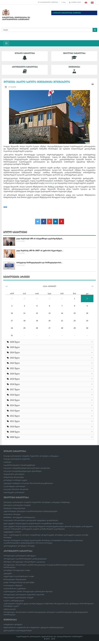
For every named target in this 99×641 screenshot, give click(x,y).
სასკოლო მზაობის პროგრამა (16, 489)
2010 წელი (13, 427)
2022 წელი (13, 363)
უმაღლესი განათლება (74, 56)
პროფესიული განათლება (25, 70)
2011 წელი (13, 421)
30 (49, 298)
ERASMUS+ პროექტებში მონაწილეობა (19, 517)
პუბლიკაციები (10, 609)
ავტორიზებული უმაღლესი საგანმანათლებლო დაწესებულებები (30, 511)
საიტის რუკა (75, 2)
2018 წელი (13, 384)
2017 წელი (13, 389)
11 (24, 313)
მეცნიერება (74, 70)
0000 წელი (13, 437)
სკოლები (7, 462)
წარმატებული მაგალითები (15, 579)
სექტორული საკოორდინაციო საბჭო (19, 576)
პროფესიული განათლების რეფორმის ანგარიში (24, 594)
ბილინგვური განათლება (14, 492)
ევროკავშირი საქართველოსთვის (18, 630)
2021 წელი (13, 368)
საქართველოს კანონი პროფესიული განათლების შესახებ (28, 591)
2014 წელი (13, 405)
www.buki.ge (49, 183)
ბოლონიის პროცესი (12, 514)
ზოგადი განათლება (25, 56)
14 (62, 313)
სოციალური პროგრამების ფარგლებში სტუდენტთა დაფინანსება (31, 520)
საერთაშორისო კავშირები (15, 588)
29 (37, 298)
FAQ (64, 2)
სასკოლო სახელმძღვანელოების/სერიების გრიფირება (27, 468)
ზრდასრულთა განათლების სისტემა (19, 597)
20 (49, 321)
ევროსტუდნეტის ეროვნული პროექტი (19, 546)
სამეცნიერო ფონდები (13, 624)
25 (24, 328)
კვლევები (8, 573)
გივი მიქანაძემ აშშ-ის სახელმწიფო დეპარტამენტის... (40, 239)
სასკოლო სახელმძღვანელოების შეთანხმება (23, 471)
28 (24, 298)
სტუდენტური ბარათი (12, 532)
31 (62, 298)
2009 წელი (13, 432)
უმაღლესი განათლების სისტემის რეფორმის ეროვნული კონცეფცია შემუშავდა (37, 502)
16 (87, 313)
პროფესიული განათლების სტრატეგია (20, 556)
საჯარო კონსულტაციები (14, 601)
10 (12, 313)
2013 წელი (13, 411)
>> (92, 286)
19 (37, 321)
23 (87, 321)
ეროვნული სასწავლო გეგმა (15, 480)
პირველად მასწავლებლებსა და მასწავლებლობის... (39, 263)
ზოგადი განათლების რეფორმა (17, 459)
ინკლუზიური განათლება (14, 474)
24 (12, 328)
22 (75, 321)
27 (12, 298)
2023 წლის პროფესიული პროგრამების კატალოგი (24, 562)
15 (75, 313)
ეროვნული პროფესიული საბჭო (17, 570)
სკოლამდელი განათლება (14, 486)
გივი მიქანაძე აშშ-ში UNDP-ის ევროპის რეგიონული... (39, 251)
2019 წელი (13, 379)
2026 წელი (13, 342)
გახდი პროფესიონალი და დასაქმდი (19, 582)
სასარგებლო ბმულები (48, 2)
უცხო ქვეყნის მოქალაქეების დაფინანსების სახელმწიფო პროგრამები (33, 523)
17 (12, 321)
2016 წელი (13, 395)
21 (62, 321)
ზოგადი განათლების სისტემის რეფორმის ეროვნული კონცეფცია (31, 456)
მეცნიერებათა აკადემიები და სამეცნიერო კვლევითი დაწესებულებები (34, 627)
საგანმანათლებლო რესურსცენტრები (19, 465)
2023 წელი (13, 358)
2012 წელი (13, 416)
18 (24, 321)
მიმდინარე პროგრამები (14, 477)
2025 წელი (13, 347)
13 (49, 313)
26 (37, 328)
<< (6, 286)
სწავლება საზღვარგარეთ (14, 508)
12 (37, 313)
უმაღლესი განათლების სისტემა (17, 505)
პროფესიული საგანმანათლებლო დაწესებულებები (25, 559)
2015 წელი (13, 400)
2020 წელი (13, 374)
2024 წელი (13, 353)
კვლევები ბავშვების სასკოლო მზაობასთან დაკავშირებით (28, 483)
